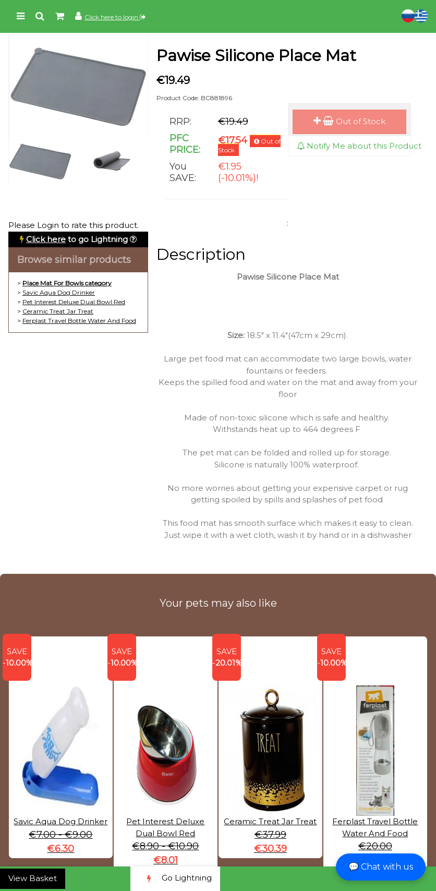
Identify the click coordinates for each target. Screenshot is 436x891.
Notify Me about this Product (359, 146)
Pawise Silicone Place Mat (256, 55)
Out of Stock (349, 121)
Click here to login (115, 17)
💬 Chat (380, 867)
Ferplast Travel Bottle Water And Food (79, 320)
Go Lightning (175, 879)
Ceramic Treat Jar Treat (57, 311)
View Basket (32, 878)
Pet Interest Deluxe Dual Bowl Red (73, 302)
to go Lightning (77, 239)
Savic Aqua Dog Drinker (58, 292)
